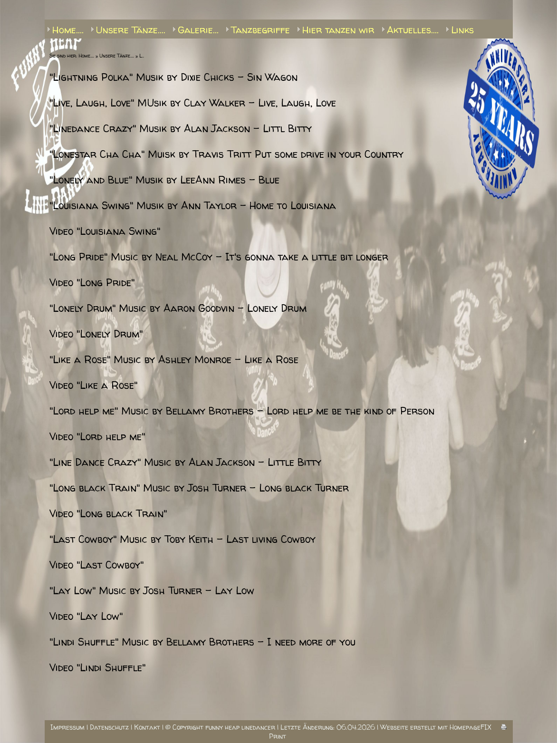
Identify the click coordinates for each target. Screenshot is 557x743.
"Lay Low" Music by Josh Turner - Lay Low (151, 591)
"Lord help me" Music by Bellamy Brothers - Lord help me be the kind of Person (241, 411)
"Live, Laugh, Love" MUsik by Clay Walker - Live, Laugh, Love (192, 103)
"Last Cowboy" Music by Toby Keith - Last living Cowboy (182, 539)
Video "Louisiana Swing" (104, 231)
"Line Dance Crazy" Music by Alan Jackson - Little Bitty (185, 462)
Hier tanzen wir (338, 29)
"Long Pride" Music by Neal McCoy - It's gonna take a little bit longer (218, 257)
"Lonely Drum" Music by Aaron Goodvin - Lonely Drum (178, 308)
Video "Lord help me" (97, 437)
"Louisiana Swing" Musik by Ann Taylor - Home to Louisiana (192, 205)
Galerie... (198, 29)
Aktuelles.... (413, 29)
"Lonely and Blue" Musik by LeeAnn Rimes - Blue (164, 180)
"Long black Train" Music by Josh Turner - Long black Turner (199, 488)
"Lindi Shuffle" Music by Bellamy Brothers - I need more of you (202, 642)
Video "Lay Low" (86, 616)
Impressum (67, 727)
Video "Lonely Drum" (96, 334)
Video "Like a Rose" (93, 385)
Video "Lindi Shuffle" (97, 668)
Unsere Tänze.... (130, 29)
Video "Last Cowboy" (96, 565)
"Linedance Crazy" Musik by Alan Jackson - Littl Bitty (180, 128)
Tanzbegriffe (260, 29)
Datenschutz (109, 727)
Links (462, 29)
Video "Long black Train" (108, 514)
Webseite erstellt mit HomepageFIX (435, 727)
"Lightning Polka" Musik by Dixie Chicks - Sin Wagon (173, 77)
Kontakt (147, 727)
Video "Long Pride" (91, 282)
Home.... (68, 29)
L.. (141, 55)
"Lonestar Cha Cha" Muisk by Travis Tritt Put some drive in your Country (226, 154)
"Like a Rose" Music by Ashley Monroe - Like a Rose (173, 360)
